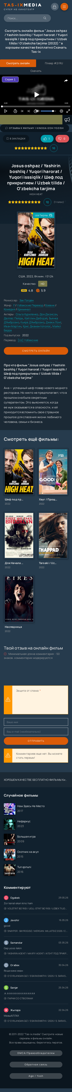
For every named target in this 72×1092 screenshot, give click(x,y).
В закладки (16, 138)
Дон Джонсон (48, 314)
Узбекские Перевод (30, 305)
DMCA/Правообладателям (36, 1053)
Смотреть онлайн (36, 350)
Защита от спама (27, 690)
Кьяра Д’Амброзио (32, 322)
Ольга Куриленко (27, 314)
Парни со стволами (18, 998)
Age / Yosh (36, 1076)
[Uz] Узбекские (28, 340)
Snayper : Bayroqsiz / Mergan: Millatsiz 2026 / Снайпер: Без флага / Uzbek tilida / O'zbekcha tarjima (36, 931)
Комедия (9, 309)
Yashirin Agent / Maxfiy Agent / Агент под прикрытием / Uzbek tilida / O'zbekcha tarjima (36, 953)
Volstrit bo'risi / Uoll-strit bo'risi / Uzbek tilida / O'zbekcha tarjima (36, 908)
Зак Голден (26, 300)
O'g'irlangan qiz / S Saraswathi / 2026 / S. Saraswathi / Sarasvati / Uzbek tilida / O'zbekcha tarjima (36, 976)
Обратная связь (36, 1064)
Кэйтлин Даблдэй (36, 318)
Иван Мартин (12, 326)
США (22, 276)
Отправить (36, 740)
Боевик (50, 305)
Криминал (24, 309)
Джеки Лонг (53, 322)
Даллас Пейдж (13, 318)
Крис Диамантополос (37, 326)
